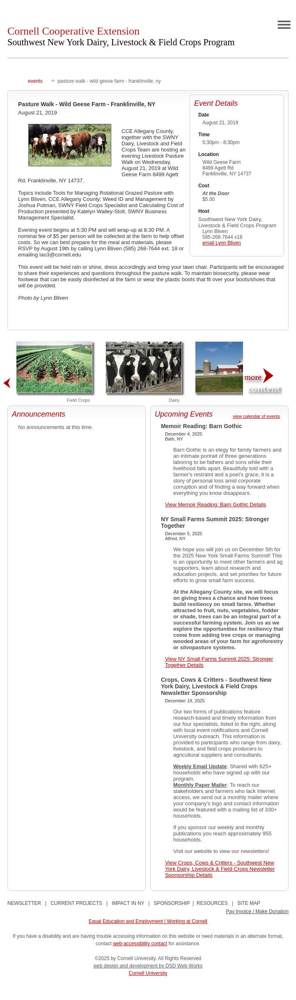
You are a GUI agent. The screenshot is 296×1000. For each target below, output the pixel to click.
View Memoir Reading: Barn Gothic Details (215, 504)
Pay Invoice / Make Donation (257, 911)
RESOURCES (212, 903)
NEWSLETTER (24, 903)
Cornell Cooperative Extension (120, 36)
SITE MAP (248, 903)
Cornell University (147, 973)
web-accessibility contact (140, 943)
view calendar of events (256, 416)
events (35, 81)
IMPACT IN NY (128, 903)
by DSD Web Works (180, 966)
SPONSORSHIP (172, 903)
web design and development (126, 966)
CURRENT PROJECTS (76, 903)
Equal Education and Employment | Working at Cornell (148, 921)
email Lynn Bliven (221, 243)
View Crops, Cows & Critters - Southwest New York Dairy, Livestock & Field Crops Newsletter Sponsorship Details (220, 869)
